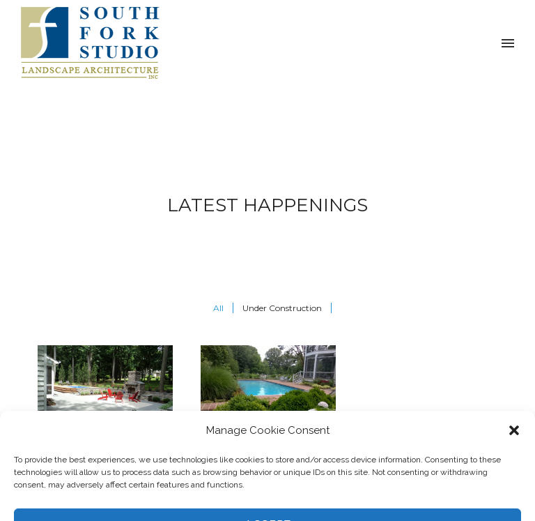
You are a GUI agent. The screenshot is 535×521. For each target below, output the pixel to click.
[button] (514, 514)
